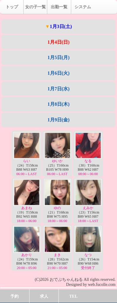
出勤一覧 (59, 7)
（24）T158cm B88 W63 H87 (26, 154)
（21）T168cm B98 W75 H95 (57, 201)
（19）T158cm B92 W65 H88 (26, 201)
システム (82, 7)
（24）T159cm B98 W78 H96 (26, 248)
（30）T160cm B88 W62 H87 (88, 154)
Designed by (76, 284)
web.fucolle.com (102, 284)
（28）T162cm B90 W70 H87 (57, 248)
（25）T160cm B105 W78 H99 (57, 154)
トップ (12, 7)
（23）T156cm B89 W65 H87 (88, 201)
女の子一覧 (35, 7)
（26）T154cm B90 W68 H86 (88, 248)
